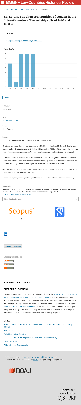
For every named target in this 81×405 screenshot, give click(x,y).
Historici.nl (8, 330)
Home (6, 9)
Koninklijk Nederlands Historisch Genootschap (30, 297)
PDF (7, 97)
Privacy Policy (27, 357)
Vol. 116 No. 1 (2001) (27, 9)
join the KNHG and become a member (19, 306)
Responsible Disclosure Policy (47, 357)
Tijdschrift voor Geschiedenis (16, 345)
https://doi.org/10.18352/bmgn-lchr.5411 (25, 40)
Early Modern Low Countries (15, 334)
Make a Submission (13, 246)
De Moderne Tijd (11, 341)
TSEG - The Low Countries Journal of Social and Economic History (30, 338)
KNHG (35, 359)
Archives (14, 9)
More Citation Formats (12, 199)
